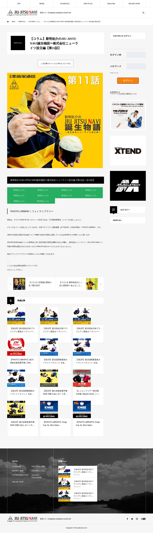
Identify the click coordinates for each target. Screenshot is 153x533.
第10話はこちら (43, 202)
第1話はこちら (19, 190)
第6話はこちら (43, 196)
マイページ (114, 73)
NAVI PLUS (88, 4)
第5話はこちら (19, 196)
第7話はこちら (66, 196)
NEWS (41, 4)
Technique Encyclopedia (36, 478)
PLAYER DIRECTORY (20, 476)
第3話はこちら (66, 190)
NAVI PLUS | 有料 (38, 468)
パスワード (115, 66)
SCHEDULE (64, 4)
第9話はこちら (19, 202)
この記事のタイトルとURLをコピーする (56, 63)
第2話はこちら (43, 190)
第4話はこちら (90, 190)
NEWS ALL (117, 220)
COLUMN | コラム (38, 472)
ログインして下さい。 (15, 271)
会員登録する (115, 92)
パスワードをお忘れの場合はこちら (123, 94)
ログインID (115, 55)
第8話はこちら (90, 196)
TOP (18, 4)
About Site (111, 4)
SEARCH (143, 12)
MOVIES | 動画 (17, 472)
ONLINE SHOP (134, 4)
